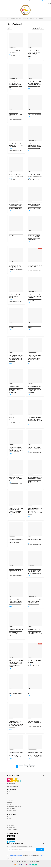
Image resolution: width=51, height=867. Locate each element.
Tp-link (30, 657)
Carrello (9, 823)
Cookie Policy (10, 800)
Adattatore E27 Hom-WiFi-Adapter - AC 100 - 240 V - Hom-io (16, 479)
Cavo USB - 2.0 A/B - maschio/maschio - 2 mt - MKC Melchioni (15, 114)
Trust (29, 261)
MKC (11, 109)
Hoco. (30, 47)
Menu (6, 1)
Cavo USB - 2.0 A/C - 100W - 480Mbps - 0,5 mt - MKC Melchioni (15, 296)
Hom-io (11, 473)
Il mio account (10, 825)
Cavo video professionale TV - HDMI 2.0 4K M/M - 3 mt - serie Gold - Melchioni (16, 145)
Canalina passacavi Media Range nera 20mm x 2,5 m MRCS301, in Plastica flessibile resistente (16, 541)
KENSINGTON (12, 47)
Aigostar (30, 78)
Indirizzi (9, 818)
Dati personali (10, 816)
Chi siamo (9, 791)
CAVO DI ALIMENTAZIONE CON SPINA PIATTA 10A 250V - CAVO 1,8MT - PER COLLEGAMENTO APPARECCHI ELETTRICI (35, 511)
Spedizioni (9, 804)
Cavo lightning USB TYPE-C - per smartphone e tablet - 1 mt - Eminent (16, 570)
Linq (29, 414)
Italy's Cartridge (31, 565)
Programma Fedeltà (11, 810)
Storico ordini (10, 821)
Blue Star (30, 383)
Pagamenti (9, 802)
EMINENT (11, 565)
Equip (11, 505)
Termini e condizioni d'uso (13, 796)
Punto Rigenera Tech (13, 78)
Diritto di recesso (11, 808)
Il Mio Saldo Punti (11, 827)
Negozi (8, 793)
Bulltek (11, 352)
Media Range (12, 536)
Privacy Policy (10, 798)
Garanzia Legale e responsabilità (14, 806)
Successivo (32, 766)
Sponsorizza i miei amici (12, 829)
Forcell (11, 718)
